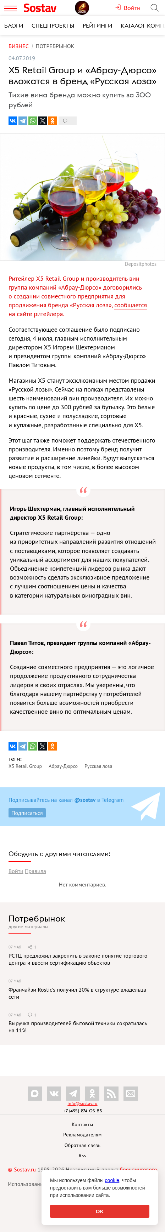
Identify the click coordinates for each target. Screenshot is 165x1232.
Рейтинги (97, 25)
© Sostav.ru (22, 1169)
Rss (82, 1155)
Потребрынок (37, 918)
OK (100, 1211)
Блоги (13, 25)
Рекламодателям (82, 1134)
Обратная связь (83, 1145)
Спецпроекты (53, 25)
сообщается (130, 305)
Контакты (82, 1124)
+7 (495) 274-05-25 (82, 1110)
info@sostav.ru (82, 1103)
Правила (35, 870)
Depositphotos (140, 264)
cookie (112, 1180)
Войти (16, 870)
